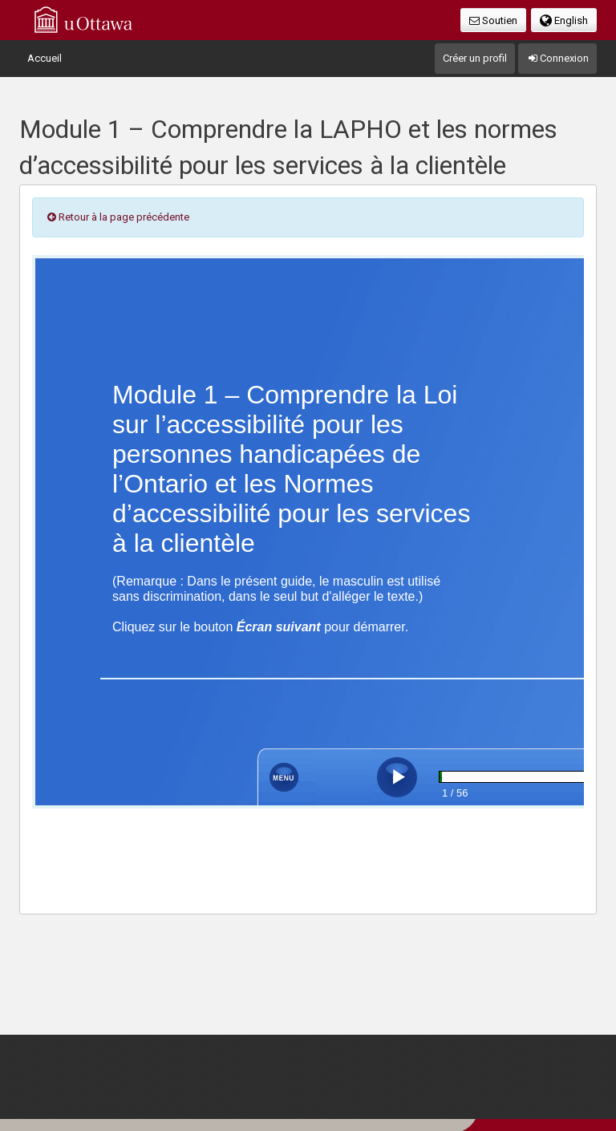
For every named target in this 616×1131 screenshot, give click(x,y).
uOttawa (83, 19)
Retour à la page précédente (117, 217)
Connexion (557, 58)
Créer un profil (475, 58)
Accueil (44, 58)
